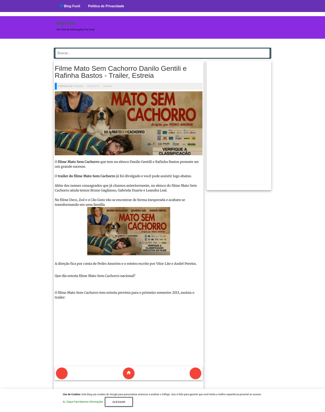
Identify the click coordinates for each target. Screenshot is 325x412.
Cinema (108, 86)
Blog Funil (70, 6)
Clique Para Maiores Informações (85, 402)
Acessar (118, 402)
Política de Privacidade (106, 6)
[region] (239, 124)
